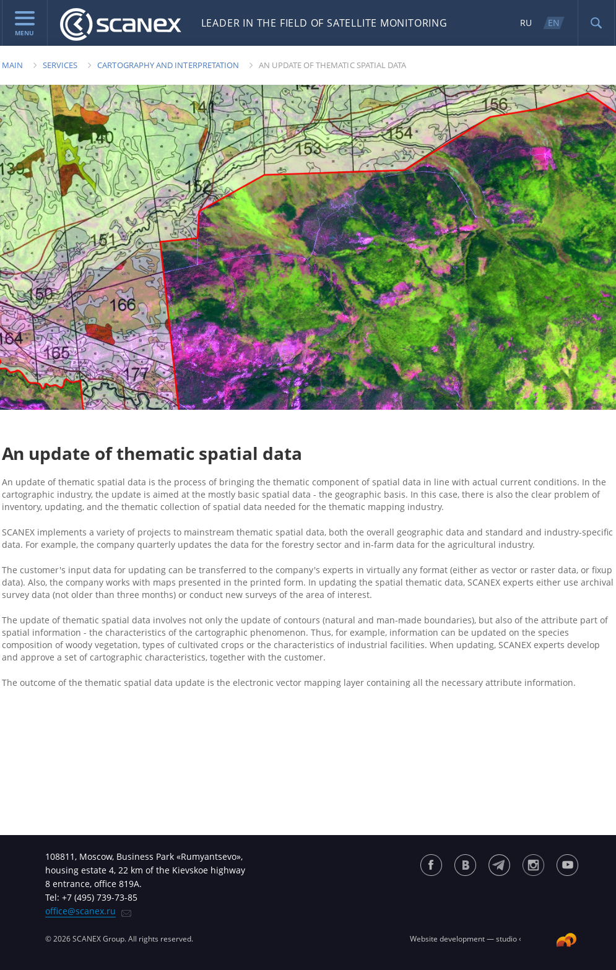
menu (25, 24)
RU (526, 22)
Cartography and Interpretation (168, 65)
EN (554, 22)
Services (60, 65)
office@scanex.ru (80, 911)
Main (12, 65)
